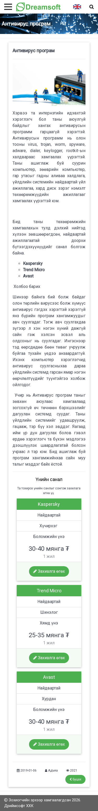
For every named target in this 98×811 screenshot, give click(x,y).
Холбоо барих (26, 286)
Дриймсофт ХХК (18, 805)
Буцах (75, 779)
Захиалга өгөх (49, 571)
